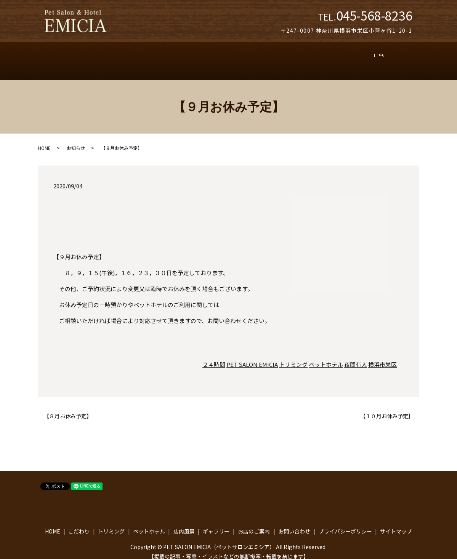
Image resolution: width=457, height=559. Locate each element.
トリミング (144, 57)
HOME (44, 140)
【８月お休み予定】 (68, 408)
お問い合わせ (363, 57)
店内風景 (231, 57)
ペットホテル (188, 57)
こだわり (104, 57)
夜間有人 (355, 357)
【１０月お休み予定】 (387, 408)
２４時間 (213, 357)
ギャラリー (271, 57)
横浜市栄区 (382, 357)
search (397, 57)
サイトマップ (396, 523)
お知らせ (76, 140)
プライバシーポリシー (345, 523)
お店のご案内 (316, 57)
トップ (71, 57)
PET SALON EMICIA (252, 357)
